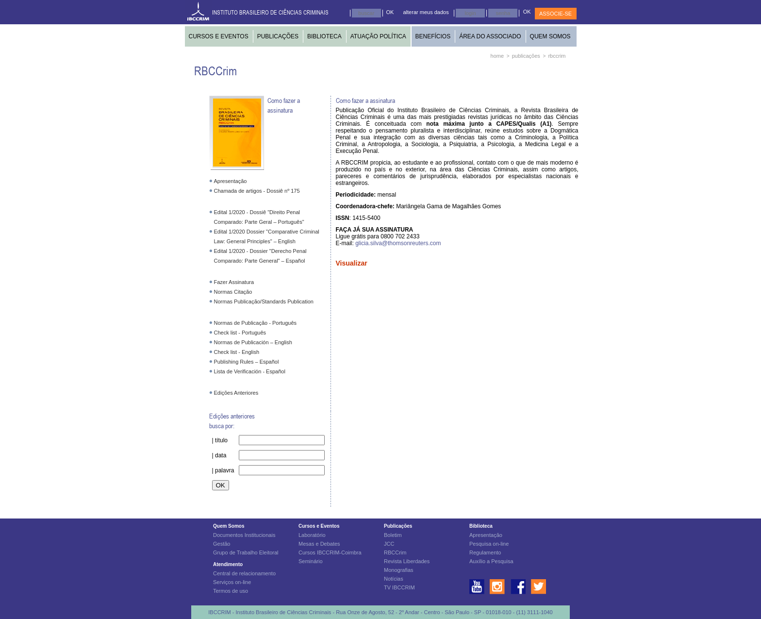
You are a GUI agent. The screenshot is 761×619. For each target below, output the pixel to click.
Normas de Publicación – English (253, 342)
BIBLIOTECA (324, 36)
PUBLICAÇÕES (277, 36)
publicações (526, 56)
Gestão (221, 544)
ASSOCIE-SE (555, 14)
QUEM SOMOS (550, 36)
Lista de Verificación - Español (249, 371)
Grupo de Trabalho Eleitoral (246, 552)
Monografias (399, 570)
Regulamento (485, 552)
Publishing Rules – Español (246, 362)
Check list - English (237, 352)
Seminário (310, 561)
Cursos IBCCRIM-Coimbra (330, 552)
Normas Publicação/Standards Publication (264, 301)
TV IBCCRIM (399, 587)
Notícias (393, 579)
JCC (389, 544)
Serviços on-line (232, 582)
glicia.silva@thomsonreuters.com (398, 243)
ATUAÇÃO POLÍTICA (378, 36)
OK (390, 12)
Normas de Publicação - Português (255, 323)
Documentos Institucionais (244, 535)
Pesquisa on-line (489, 544)
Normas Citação (233, 292)
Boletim (393, 535)
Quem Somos (228, 526)
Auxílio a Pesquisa (491, 561)
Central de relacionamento (244, 573)
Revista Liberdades (407, 561)
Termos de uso (230, 591)
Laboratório (312, 535)
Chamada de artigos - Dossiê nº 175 (257, 191)
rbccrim (556, 56)
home (497, 56)
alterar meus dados (426, 12)
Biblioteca (481, 526)
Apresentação (230, 181)
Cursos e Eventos (318, 526)
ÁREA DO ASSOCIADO (490, 36)
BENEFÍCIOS (433, 36)
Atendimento (228, 564)
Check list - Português (240, 332)
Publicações (398, 526)
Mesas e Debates (319, 544)
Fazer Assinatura (234, 282)
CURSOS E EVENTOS (218, 36)
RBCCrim (395, 552)
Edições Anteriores (236, 393)
